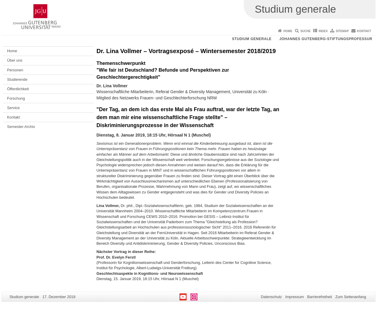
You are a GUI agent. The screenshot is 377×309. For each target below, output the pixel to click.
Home (287, 31)
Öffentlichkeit (18, 89)
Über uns (14, 60)
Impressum (294, 297)
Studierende (17, 79)
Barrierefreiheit (319, 297)
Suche (305, 31)
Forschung (16, 98)
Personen (15, 70)
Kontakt (364, 31)
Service (13, 108)
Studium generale (252, 39)
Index (323, 31)
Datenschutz (271, 297)
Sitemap (342, 31)
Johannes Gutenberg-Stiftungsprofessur (325, 39)
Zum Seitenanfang (350, 297)
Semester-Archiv (21, 126)
